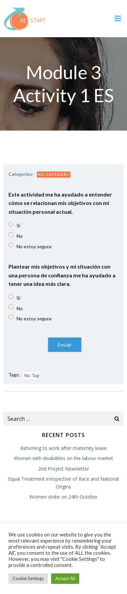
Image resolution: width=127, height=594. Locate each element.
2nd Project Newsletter (63, 468)
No (20, 236)
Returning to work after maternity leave (63, 448)
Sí (18, 225)
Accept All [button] (65, 578)
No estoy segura (34, 246)
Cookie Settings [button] (28, 578)
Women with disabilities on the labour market (63, 458)
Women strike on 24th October (63, 497)
